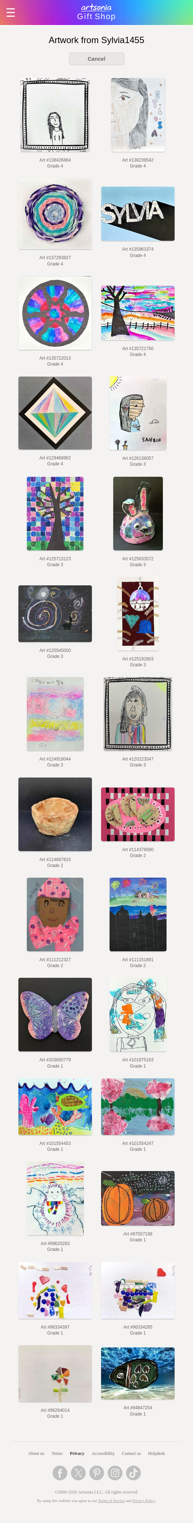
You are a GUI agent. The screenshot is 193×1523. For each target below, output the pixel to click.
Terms (56, 1453)
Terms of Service (111, 1501)
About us (36, 1453)
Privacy (77, 1453)
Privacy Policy (143, 1501)
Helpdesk (156, 1453)
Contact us (131, 1453)
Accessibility (103, 1453)
